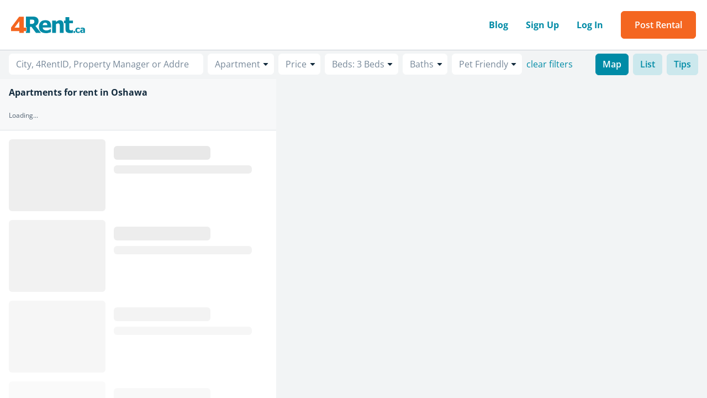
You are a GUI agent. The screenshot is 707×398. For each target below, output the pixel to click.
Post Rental (658, 25)
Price (296, 64)
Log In (590, 25)
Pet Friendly (483, 64)
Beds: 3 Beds (358, 64)
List (647, 64)
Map (612, 64)
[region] (491, 238)
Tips (682, 64)
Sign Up (542, 25)
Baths (422, 64)
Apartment (237, 64)
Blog (498, 25)
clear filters (549, 64)
